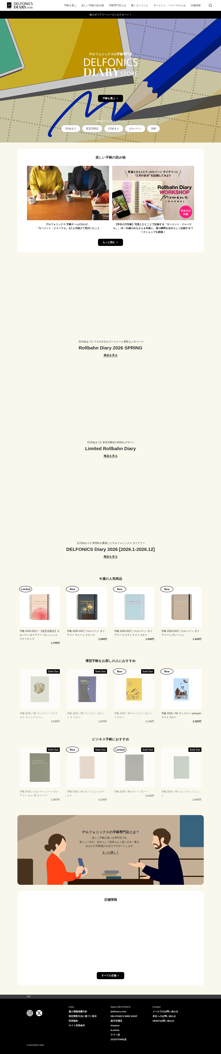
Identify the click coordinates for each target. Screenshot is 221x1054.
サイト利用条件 (77, 1025)
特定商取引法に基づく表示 (83, 1016)
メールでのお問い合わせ (165, 1011)
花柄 (153, 128)
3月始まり (70, 128)
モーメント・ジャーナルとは (169, 5)
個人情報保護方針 (78, 1011)
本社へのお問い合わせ (164, 1016)
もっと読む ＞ (110, 242)
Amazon (115, 1025)
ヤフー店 (115, 1034)
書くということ (139, 5)
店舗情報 (196, 5)
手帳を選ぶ (70, 5)
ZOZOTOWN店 (118, 1039)
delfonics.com (118, 1011)
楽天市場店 (116, 1020)
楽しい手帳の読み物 (92, 5)
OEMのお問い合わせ (163, 1020)
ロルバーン (135, 128)
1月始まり (113, 128)
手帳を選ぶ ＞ (110, 98)
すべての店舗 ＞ (110, 975)
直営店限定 (92, 128)
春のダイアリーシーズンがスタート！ (110, 14)
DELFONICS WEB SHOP (124, 1016)
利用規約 (73, 1020)
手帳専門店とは (117, 5)
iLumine (115, 1030)
